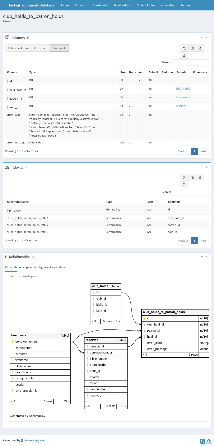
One (11, 276)
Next (203, 151)
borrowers (182, 97)
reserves (181, 106)
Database (32, 5)
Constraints (100, 5)
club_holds (183, 88)
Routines (186, 5)
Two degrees (29, 276)
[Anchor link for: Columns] (27, 37)
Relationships (121, 5)
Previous (183, 151)
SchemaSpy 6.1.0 (33, 440)
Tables (66, 5)
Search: (185, 63)
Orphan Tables (146, 5)
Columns (81, 5)
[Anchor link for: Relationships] (32, 256)
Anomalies (167, 5)
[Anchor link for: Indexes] (25, 167)
